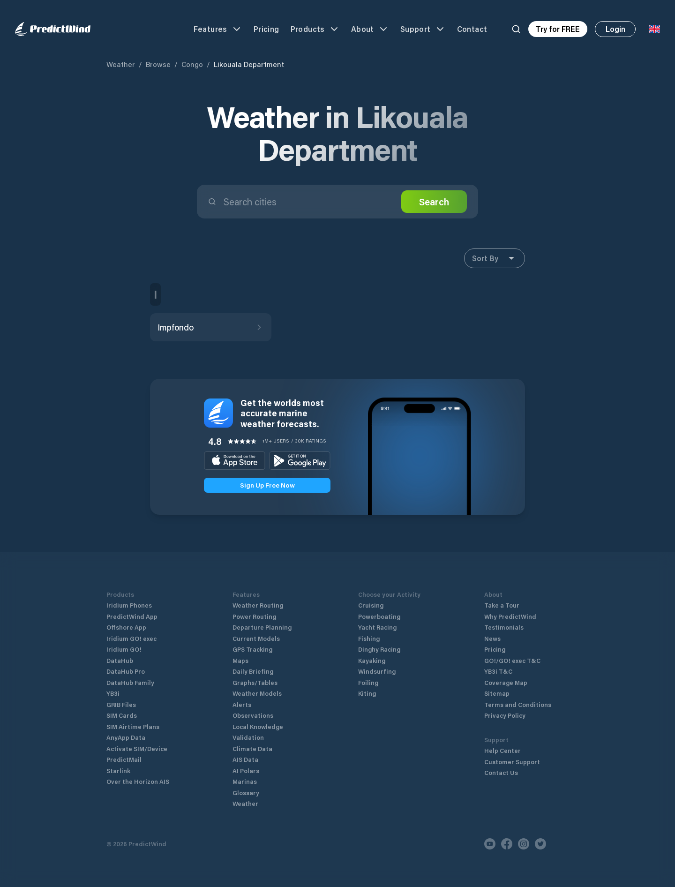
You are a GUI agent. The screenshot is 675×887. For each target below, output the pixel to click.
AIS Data (245, 759)
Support (423, 29)
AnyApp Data (125, 737)
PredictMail (124, 759)
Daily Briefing (252, 671)
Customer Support (512, 762)
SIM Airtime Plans (132, 726)
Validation (248, 737)
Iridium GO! (124, 649)
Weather (120, 64)
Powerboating (379, 616)
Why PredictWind (510, 616)
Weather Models (257, 693)
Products (315, 29)
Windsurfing (377, 671)
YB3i (113, 693)
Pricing (266, 29)
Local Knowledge (257, 726)
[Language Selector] (654, 29)
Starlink (118, 770)
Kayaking (371, 660)
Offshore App (126, 627)
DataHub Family (130, 682)
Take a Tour (501, 605)
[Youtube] (489, 843)
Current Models (256, 638)
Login (615, 29)
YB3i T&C (498, 671)
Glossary (245, 793)
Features (218, 29)
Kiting (367, 693)
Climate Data (252, 748)
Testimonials (504, 627)
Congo (192, 64)
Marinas (244, 781)
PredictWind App (132, 616)
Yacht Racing (377, 627)
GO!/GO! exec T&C (512, 660)
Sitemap (497, 693)
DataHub (119, 660)
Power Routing (254, 616)
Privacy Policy (504, 715)
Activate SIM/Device (136, 748)
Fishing (369, 638)
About (370, 29)
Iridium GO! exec (131, 638)
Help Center (502, 750)
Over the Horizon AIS (137, 781)
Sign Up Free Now (267, 485)
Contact (472, 29)
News (492, 638)
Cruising (370, 605)
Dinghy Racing (379, 649)
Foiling (368, 682)
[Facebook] (506, 843)
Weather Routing (257, 605)
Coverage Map (505, 682)
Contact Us (501, 772)
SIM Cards (121, 715)
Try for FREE (558, 29)
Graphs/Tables (255, 682)
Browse (158, 64)
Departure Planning (262, 627)
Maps (240, 660)
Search (434, 201)
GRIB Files (121, 704)
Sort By (494, 258)
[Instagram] (523, 843)
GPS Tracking (252, 649)
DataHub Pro (125, 671)
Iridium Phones (129, 605)
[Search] (516, 29)
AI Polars (245, 770)
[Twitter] (540, 843)
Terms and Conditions (517, 704)
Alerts (241, 704)
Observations (252, 715)
